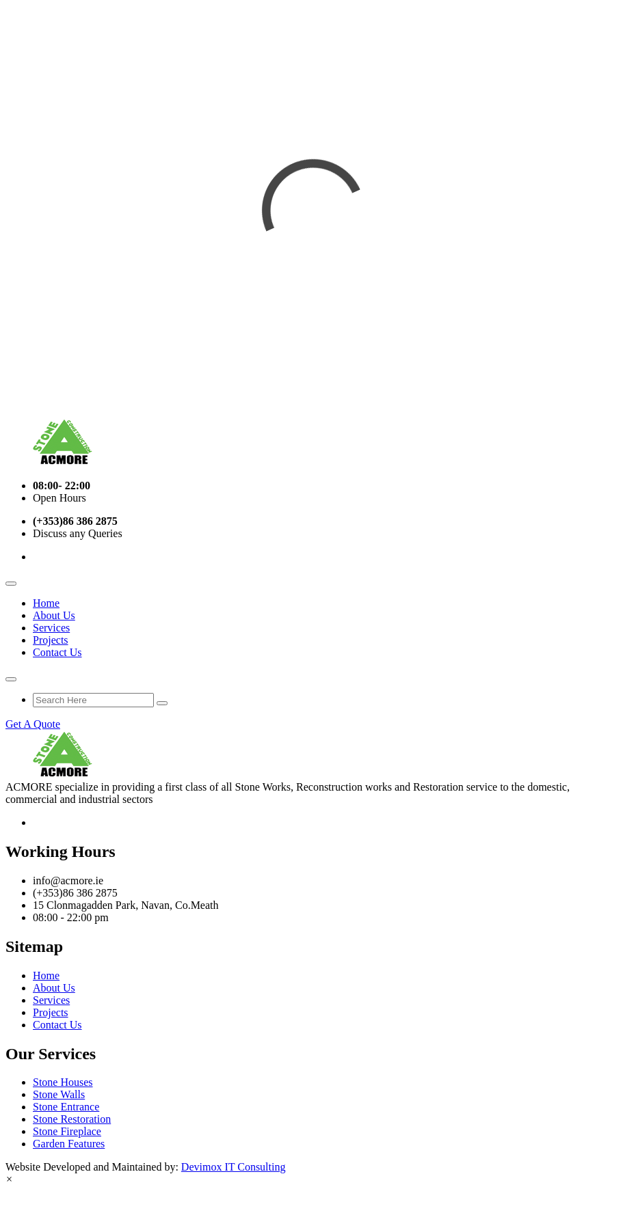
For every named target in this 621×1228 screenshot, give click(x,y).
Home (46, 603)
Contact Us (57, 652)
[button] (9, 1179)
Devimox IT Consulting (233, 1167)
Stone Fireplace (67, 1131)
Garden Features (69, 1143)
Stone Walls (59, 1094)
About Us (54, 615)
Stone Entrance (66, 1107)
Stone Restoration (72, 1119)
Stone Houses (63, 1082)
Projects (50, 640)
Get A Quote (32, 724)
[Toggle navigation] (10, 584)
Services (51, 627)
